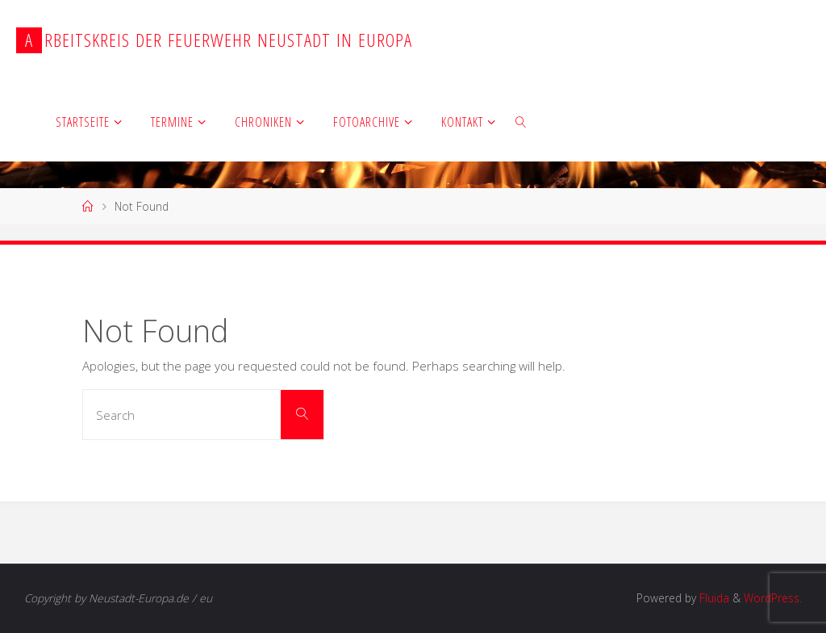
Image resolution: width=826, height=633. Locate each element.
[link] (522, 121)
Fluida (712, 598)
